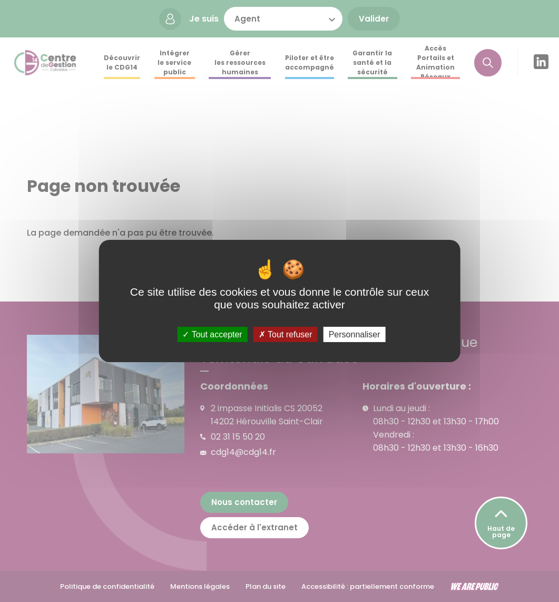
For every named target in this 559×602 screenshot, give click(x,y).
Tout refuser (285, 334)
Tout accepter (212, 334)
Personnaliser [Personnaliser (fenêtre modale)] (354, 334)
